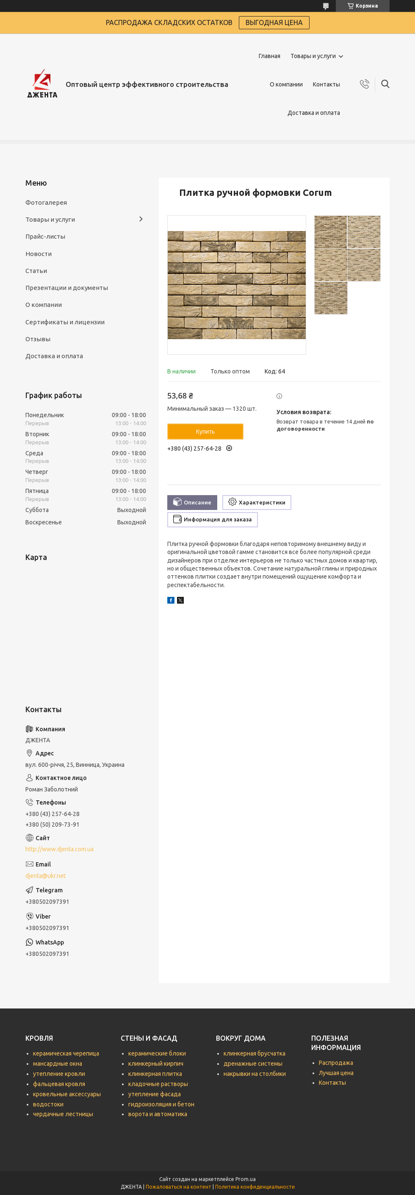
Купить (205, 431)
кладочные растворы (158, 1084)
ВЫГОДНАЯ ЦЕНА (274, 22)
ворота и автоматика (157, 1114)
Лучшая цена (336, 1073)
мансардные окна (57, 1063)
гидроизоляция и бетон (161, 1104)
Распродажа (336, 1062)
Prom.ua (245, 1179)
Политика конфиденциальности (255, 1186)
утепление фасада (154, 1094)
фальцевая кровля (59, 1084)
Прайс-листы (45, 236)
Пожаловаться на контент (178, 1186)
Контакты (326, 84)
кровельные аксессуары (67, 1094)
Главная (269, 56)
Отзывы (37, 339)
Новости (38, 253)
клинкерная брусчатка (254, 1053)
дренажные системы (253, 1063)
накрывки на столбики (255, 1073)
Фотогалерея (46, 202)
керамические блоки (157, 1053)
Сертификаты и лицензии (65, 322)
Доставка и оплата (314, 112)
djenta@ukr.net (45, 875)
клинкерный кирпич (155, 1063)
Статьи (36, 270)
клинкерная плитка (155, 1073)
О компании (286, 84)
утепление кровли (59, 1073)
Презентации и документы (66, 287)
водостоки (48, 1104)
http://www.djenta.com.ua (59, 849)
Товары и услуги (313, 56)
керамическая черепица (66, 1053)
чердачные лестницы (63, 1114)
